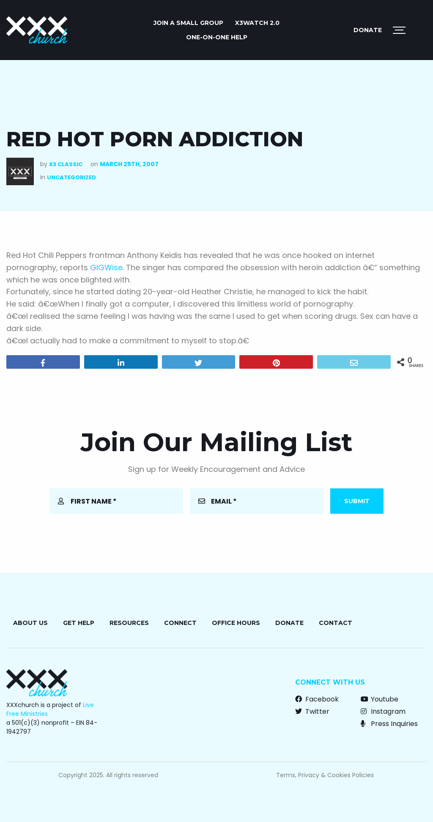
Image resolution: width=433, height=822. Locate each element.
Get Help (78, 623)
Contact (335, 623)
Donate (368, 30)
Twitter (312, 711)
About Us (30, 623)
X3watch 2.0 (257, 23)
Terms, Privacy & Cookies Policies (325, 775)
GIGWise (106, 267)
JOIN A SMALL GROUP (188, 23)
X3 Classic (65, 164)
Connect (180, 623)
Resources (129, 623)
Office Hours (236, 623)
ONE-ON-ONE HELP (216, 37)
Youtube (379, 699)
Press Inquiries (389, 723)
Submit (357, 501)
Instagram (383, 711)
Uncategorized (71, 177)
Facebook (317, 699)
